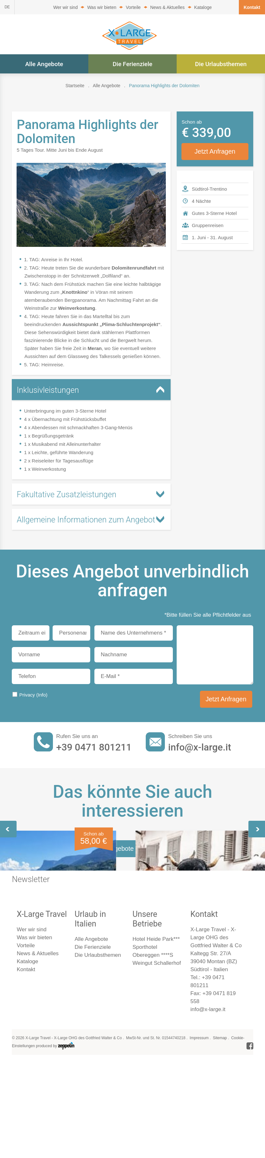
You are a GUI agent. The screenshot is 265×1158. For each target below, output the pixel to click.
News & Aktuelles (167, 7)
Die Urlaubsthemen (221, 64)
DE (7, 7)
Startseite (74, 85)
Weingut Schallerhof (156, 1136)
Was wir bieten (101, 7)
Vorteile (133, 7)
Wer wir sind (65, 7)
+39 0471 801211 (93, 747)
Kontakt (252, 7)
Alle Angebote (44, 64)
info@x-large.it (199, 747)
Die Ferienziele (132, 64)
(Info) (42, 694)
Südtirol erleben (38, 909)
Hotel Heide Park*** (156, 1112)
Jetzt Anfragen (215, 151)
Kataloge (203, 7)
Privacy (33, 694)
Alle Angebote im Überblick (132, 1021)
